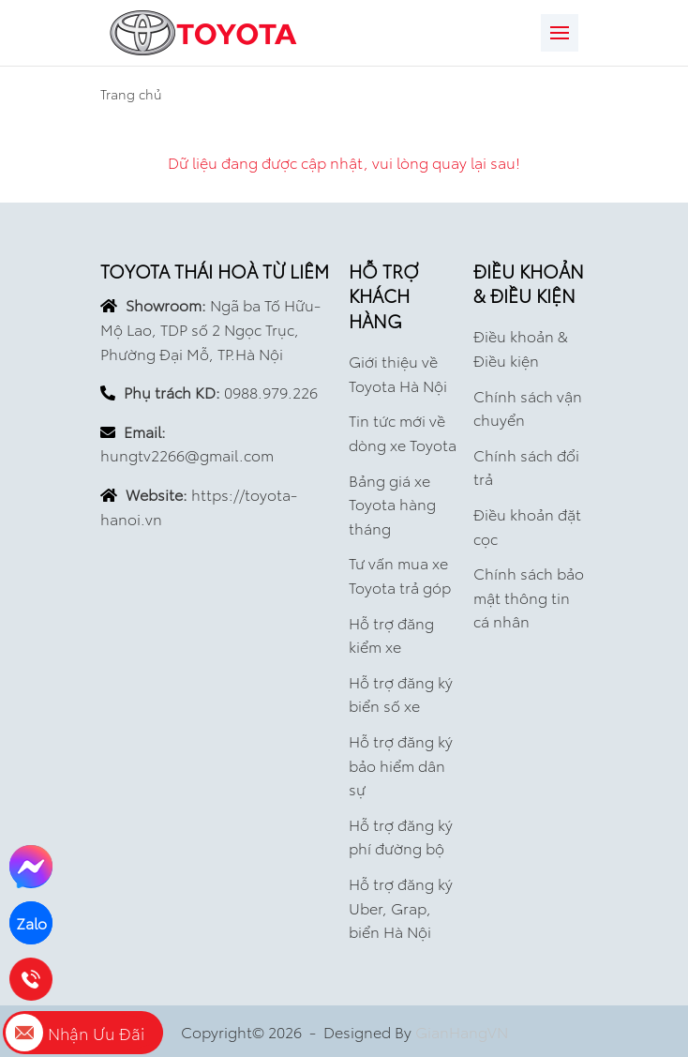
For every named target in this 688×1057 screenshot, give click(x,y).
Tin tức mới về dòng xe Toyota (402, 432)
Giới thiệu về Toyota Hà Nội (398, 373)
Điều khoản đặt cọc (527, 526)
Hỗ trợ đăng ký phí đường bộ (401, 836)
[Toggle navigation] (559, 33)
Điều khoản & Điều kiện (520, 347)
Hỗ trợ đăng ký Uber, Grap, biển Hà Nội (401, 907)
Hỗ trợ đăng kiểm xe (391, 634)
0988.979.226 (271, 391)
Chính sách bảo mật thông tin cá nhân (528, 596)
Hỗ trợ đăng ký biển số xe (401, 694)
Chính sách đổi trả (526, 467)
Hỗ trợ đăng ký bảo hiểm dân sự (401, 764)
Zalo (31, 922)
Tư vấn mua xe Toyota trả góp (400, 574)
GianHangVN (461, 1031)
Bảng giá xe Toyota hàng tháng (392, 503)
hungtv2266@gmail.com (187, 454)
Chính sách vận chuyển (527, 407)
